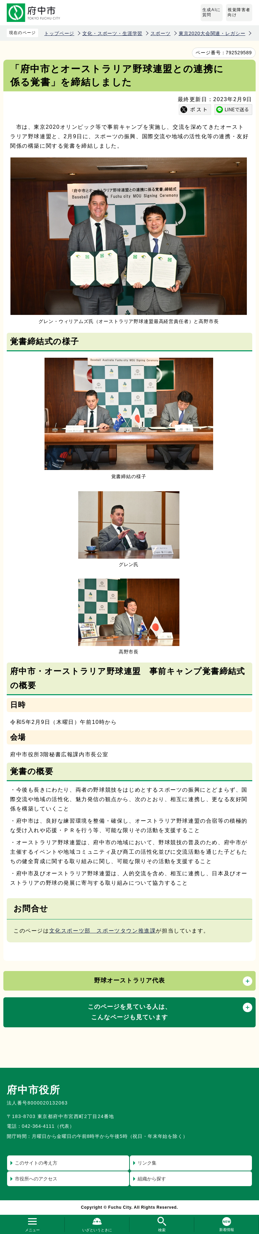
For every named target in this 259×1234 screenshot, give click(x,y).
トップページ (59, 33)
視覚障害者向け (239, 12)
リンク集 (147, 1163)
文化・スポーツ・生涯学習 (112, 33)
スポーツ (160, 33)
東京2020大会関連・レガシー (212, 33)
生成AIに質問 (211, 12)
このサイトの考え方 (36, 1163)
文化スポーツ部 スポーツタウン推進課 (102, 931)
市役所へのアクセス (36, 1178)
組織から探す (152, 1178)
